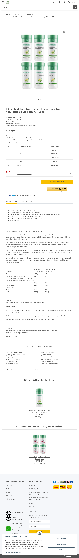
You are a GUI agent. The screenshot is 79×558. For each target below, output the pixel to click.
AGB (7, 489)
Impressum (8, 552)
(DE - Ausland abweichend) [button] (24, 174)
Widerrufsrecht (11, 499)
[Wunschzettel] (64, 2)
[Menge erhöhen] (36, 182)
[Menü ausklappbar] (3, 1)
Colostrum (16, 123)
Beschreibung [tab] (11, 202)
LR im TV (32, 485)
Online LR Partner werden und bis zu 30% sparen (39, 493)
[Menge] (22, 182)
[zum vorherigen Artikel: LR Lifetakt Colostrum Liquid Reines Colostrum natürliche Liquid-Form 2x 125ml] (67, 21)
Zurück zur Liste (12, 15)
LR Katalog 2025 (34, 489)
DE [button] (53, 2)
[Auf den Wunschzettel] (69, 32)
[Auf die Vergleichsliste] (64, 32)
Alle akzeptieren (61, 538)
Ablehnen (61, 550)
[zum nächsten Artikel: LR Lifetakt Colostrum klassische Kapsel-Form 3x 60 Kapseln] (71, 21)
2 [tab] (40, 99)
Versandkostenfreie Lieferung (26, 138)
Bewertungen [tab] (26, 202)
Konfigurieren (61, 544)
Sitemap (8, 492)
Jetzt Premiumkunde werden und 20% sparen (38, 499)
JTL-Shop (69, 556)
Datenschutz (17, 552)
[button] (60, 2)
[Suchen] (37, 7)
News (31, 503)
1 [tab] (38, 99)
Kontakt (31, 506)
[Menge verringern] (8, 182)
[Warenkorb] (72, 2)
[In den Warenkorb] (7, 27)
